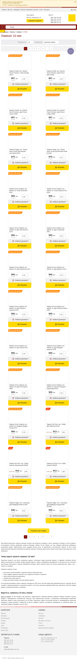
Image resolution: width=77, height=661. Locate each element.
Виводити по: (22, 42)
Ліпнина (3, 620)
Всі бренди (4, 628)
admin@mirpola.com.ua (11, 649)
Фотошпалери (5, 618)
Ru (72, 9)
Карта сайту (4, 630)
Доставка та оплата (32, 9)
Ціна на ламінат (6, 596)
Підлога (3, 613)
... (47, 48)
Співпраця (16, 9)
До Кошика (22, 89)
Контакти (46, 9)
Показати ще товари (38, 531)
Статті (41, 9)
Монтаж (23, 9)
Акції (2, 625)
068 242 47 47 (56, 22)
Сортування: (39, 42)
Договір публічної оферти (46, 628)
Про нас (9, 9)
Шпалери (4, 616)
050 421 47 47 (56, 20)
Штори (3, 623)
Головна (4, 9)
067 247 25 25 (56, 18)
